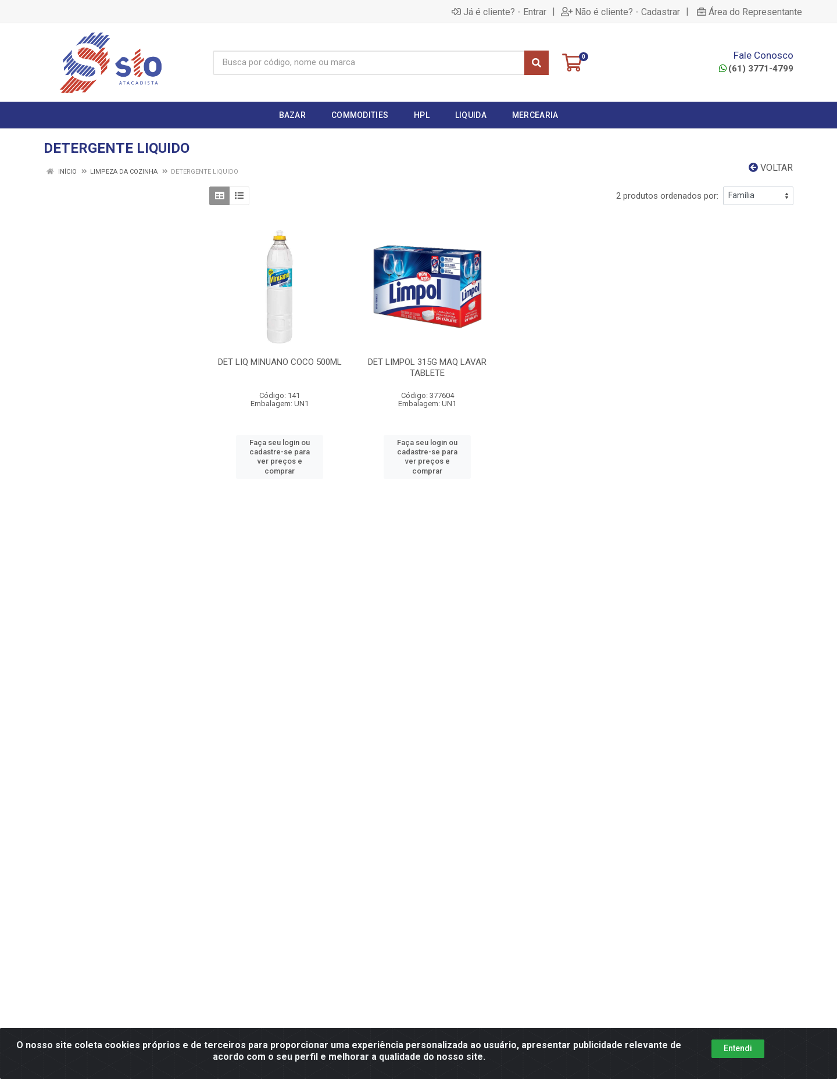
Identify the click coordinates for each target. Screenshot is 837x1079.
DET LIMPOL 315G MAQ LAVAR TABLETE (427, 367)
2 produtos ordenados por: (667, 196)
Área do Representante (749, 11)
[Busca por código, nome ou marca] (369, 63)
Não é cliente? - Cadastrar (620, 11)
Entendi (738, 1048)
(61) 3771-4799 (756, 68)
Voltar (771, 167)
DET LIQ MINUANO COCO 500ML (280, 362)
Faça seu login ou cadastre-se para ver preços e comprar (279, 456)
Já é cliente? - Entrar (499, 11)
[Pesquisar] (536, 63)
